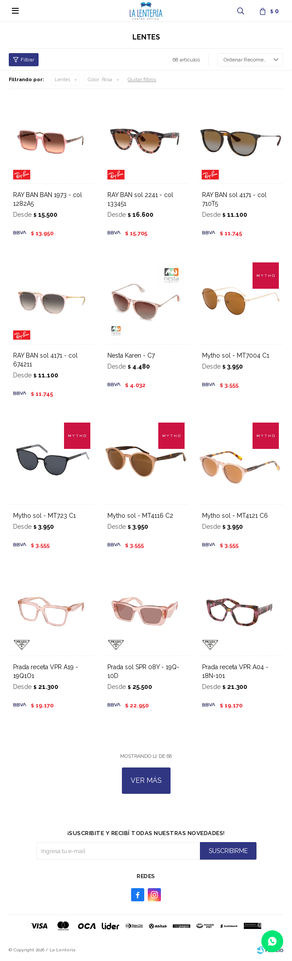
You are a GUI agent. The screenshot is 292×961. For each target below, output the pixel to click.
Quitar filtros (142, 79)
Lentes (62, 79)
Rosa (100, 79)
